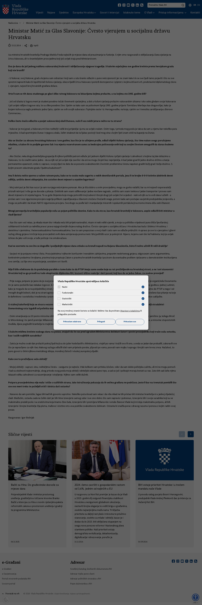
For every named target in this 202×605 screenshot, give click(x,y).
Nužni (64, 287)
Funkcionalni (67, 292)
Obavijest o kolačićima (130, 311)
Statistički (66, 298)
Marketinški (67, 304)
